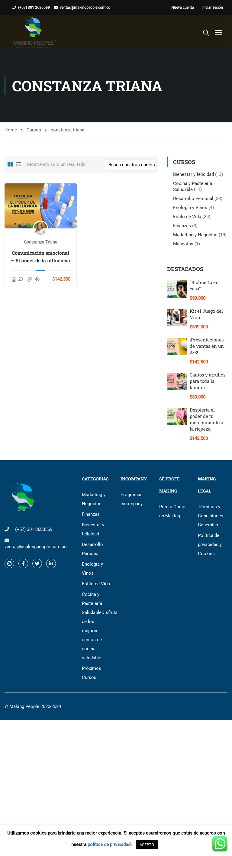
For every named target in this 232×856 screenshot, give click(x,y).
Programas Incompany (132, 499)
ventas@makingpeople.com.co (85, 7)
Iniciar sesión (212, 7)
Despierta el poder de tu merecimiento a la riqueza (206, 419)
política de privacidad (109, 844)
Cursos (34, 130)
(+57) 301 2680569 (34, 7)
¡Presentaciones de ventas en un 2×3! (207, 346)
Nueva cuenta (182, 7)
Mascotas (183, 244)
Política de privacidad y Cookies (210, 544)
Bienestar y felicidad (193, 174)
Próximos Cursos (91, 673)
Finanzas (182, 225)
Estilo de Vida (187, 216)
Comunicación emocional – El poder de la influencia (40, 256)
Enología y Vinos (190, 207)
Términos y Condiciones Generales (210, 516)
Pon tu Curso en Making (172, 511)
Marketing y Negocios (195, 234)
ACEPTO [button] (147, 844)
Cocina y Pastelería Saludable (96, 626)
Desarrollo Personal (193, 198)
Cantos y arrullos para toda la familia (207, 381)
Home (11, 130)
